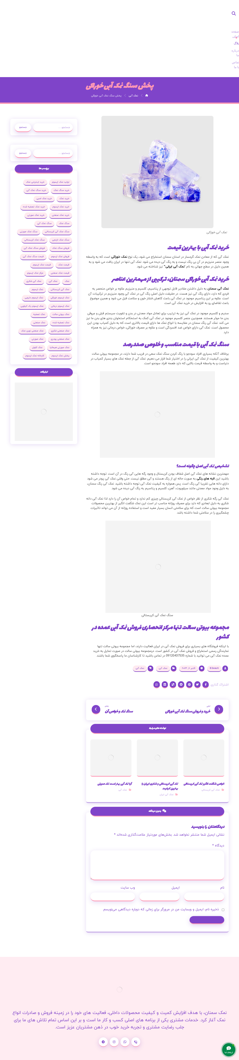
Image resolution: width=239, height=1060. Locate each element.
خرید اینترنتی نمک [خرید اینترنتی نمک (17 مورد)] (34, 141)
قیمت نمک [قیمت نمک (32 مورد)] (34, 224)
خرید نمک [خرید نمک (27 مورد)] (63, 158)
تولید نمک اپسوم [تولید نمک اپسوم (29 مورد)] (59, 141)
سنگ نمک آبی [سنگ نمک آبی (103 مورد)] (43, 183)
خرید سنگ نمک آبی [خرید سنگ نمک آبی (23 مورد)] (35, 150)
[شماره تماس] (135, 1016)
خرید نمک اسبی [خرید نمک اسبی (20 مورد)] (43, 158)
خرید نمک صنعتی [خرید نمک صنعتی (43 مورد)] (59, 174)
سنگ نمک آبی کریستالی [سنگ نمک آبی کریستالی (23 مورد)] (56, 191)
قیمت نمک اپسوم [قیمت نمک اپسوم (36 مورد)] (59, 232)
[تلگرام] (103, 1016)
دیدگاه (217, 818)
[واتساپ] (124, 1016)
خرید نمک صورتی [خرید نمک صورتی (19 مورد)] (34, 174)
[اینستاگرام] (114, 1016)
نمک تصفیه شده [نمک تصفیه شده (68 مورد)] (40, 282)
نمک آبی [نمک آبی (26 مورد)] (28, 241)
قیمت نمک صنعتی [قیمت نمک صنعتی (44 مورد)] (33, 232)
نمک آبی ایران (166, 762)
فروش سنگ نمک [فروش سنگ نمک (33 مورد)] (31, 208)
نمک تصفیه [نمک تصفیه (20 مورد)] (62, 282)
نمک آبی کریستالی (209, 762)
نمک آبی (163, 631)
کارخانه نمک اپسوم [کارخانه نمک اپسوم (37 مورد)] (58, 323)
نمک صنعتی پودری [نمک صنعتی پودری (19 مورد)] (29, 299)
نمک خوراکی (118, 211)
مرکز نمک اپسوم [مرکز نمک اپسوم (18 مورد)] (60, 241)
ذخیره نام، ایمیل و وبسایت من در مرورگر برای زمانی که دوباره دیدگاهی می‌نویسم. (160, 882)
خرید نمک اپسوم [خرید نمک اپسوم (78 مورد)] (59, 166)
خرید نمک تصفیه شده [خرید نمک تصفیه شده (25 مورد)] (33, 166)
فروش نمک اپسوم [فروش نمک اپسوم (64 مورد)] (30, 216)
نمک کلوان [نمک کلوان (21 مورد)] (63, 315)
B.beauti (214, 631)
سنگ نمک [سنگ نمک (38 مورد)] (63, 183)
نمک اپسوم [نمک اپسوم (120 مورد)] (62, 257)
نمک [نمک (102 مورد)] (42, 241)
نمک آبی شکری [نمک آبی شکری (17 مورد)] (60, 249)
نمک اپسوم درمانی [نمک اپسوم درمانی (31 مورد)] (33, 265)
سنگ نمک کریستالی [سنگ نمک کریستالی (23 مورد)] (58, 208)
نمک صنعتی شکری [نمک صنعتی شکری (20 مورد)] (39, 290)
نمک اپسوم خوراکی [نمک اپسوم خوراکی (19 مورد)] (40, 257)
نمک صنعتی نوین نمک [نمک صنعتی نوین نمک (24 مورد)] (57, 299)
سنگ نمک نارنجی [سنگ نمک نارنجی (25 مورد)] (34, 199)
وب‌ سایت (128, 860)
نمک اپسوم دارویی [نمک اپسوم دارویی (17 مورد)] (59, 265)
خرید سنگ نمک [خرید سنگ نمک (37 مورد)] (60, 150)
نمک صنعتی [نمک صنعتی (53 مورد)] (62, 290)
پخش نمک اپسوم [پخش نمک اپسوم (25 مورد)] (41, 315)
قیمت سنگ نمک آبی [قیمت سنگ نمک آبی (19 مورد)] (57, 224)
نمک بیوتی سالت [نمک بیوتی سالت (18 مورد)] (29, 274)
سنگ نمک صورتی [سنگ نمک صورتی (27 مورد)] (59, 199)
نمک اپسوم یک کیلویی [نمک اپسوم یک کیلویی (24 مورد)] (56, 274)
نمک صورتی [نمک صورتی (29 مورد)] (62, 307)
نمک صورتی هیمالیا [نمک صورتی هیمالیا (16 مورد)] (39, 307)
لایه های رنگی (205, 437)
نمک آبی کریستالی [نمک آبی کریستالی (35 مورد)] (36, 249)
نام (221, 860)
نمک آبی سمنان (218, 243)
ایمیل (175, 860)
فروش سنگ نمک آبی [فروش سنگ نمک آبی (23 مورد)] (57, 216)
